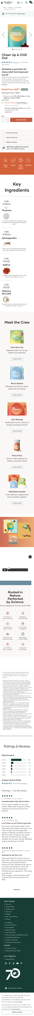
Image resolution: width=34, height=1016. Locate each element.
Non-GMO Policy (11, 932)
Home (4, 7)
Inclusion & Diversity (12, 940)
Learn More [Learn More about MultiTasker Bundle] (17, 503)
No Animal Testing (11, 925)
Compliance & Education (13, 942)
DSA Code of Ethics (12, 916)
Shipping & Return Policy (13, 950)
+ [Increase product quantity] (7, 120)
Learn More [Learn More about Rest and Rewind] (17, 395)
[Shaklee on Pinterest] (21, 963)
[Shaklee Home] (8, 2)
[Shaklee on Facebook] (9, 963)
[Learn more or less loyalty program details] (8, 112)
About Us (8, 904)
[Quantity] (5, 120)
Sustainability (10, 927)
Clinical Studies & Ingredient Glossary (17, 935)
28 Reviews (16, 62)
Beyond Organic (10, 930)
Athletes (8, 914)
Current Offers (10, 906)
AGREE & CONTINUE (17, 1012)
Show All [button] (17, 889)
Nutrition (10, 7)
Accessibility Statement (13, 937)
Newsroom (9, 911)
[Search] (26, 2)
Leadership (9, 922)
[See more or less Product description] (4, 84)
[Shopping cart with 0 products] (31, 2)
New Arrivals (18, 7)
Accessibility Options (15, 988)
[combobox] (22, 103)
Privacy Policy (18, 1001)
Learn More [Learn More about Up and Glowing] (17, 431)
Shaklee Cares (10, 909)
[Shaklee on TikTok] (13, 962)
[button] (17, 132)
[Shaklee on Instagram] (6, 963)
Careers (8, 919)
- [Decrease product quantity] (2, 119)
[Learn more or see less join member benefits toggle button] (5, 100)
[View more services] (24, 62)
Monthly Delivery (9, 103)
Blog (10, 959)
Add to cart (21, 120)
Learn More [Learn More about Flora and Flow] (17, 467)
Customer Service (11, 948)
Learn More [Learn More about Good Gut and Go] (17, 359)
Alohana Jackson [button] (21, 13)
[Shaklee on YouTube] (17, 963)
